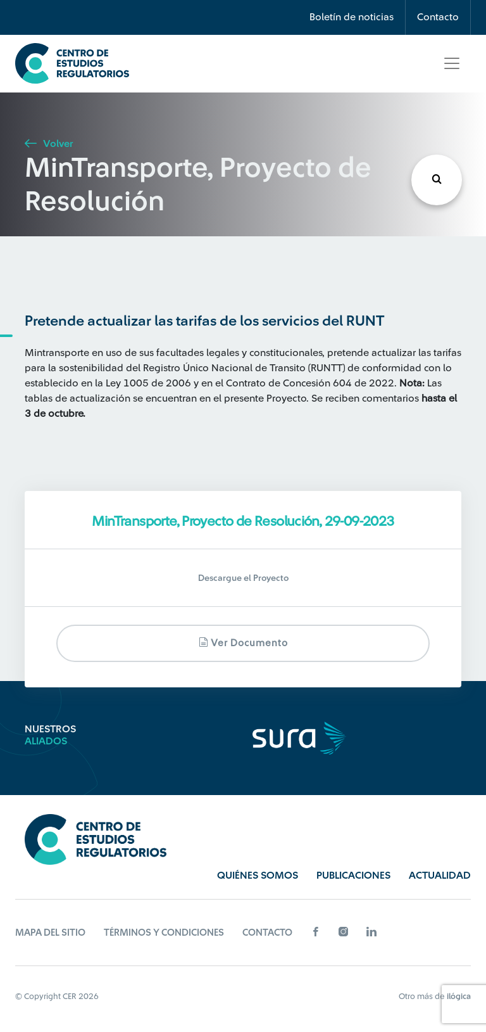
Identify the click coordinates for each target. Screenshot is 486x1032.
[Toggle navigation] (452, 63)
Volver (49, 144)
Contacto (438, 17)
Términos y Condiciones (164, 933)
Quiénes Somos (257, 875)
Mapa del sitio (50, 933)
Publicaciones (353, 875)
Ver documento (243, 642)
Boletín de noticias (351, 17)
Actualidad (440, 875)
